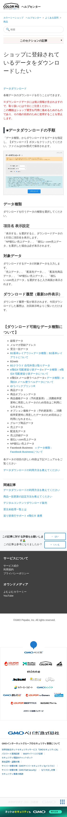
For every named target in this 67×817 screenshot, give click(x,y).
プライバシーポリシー (16, 573)
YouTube (8, 595)
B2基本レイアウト (20, 353)
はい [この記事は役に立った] (57, 536)
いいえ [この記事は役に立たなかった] (56, 544)
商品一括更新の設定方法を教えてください (27, 496)
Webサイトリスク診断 (33, 753)
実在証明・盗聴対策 (11, 761)
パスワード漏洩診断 (11, 753)
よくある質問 (51, 17)
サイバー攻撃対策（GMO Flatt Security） (20, 769)
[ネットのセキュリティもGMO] (33, 811)
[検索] (33, 29)
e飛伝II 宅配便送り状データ (26, 369)
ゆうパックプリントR (22, 386)
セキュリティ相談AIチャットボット (17, 757)
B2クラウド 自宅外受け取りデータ (30, 365)
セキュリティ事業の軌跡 (12, 773)
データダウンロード (15, 88)
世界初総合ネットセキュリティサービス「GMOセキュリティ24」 (30, 749)
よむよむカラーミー (15, 591)
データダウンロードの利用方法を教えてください (31, 470)
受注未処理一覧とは (15, 509)
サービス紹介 (11, 565)
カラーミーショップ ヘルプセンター (22, 17)
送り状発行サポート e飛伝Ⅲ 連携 (22, 515)
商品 (5, 21)
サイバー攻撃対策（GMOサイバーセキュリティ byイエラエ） (29, 765)
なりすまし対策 (48, 769)
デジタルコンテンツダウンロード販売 (25, 502)
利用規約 (8, 569)
